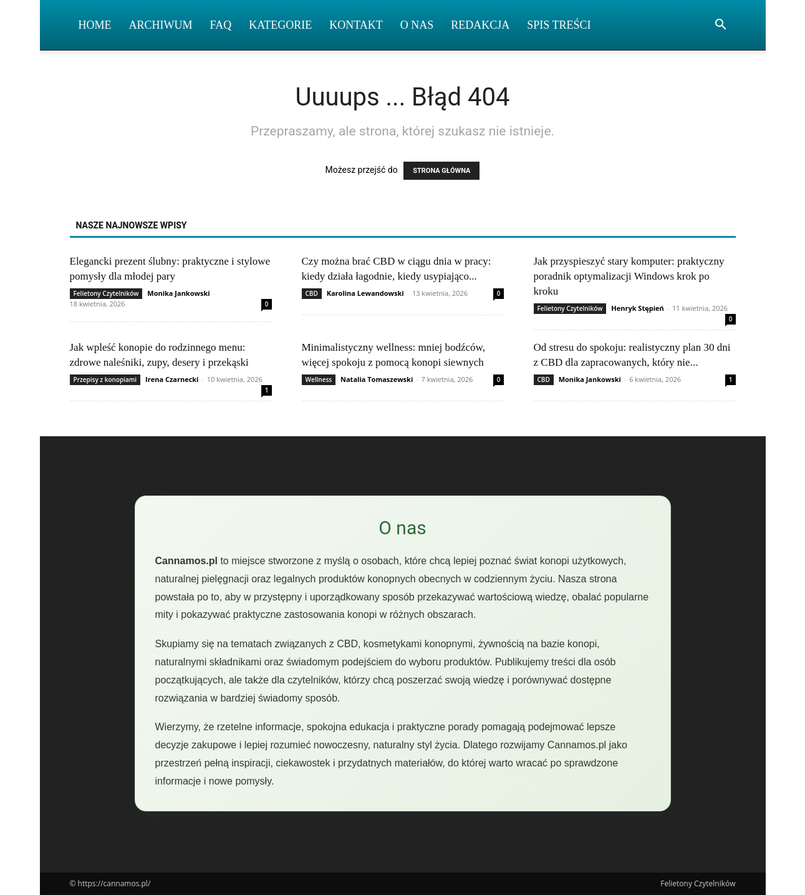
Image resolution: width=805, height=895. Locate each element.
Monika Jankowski (178, 293)
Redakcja (480, 25)
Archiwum (161, 25)
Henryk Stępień (637, 308)
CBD (312, 293)
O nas (417, 25)
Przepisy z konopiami (105, 379)
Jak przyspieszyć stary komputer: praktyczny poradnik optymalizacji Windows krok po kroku (629, 276)
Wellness (319, 379)
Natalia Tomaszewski (376, 379)
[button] (721, 26)
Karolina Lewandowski (365, 293)
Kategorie (280, 25)
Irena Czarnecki (171, 379)
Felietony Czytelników (106, 293)
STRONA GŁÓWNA (441, 171)
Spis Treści (558, 25)
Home (95, 25)
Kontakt (356, 25)
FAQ (221, 25)
